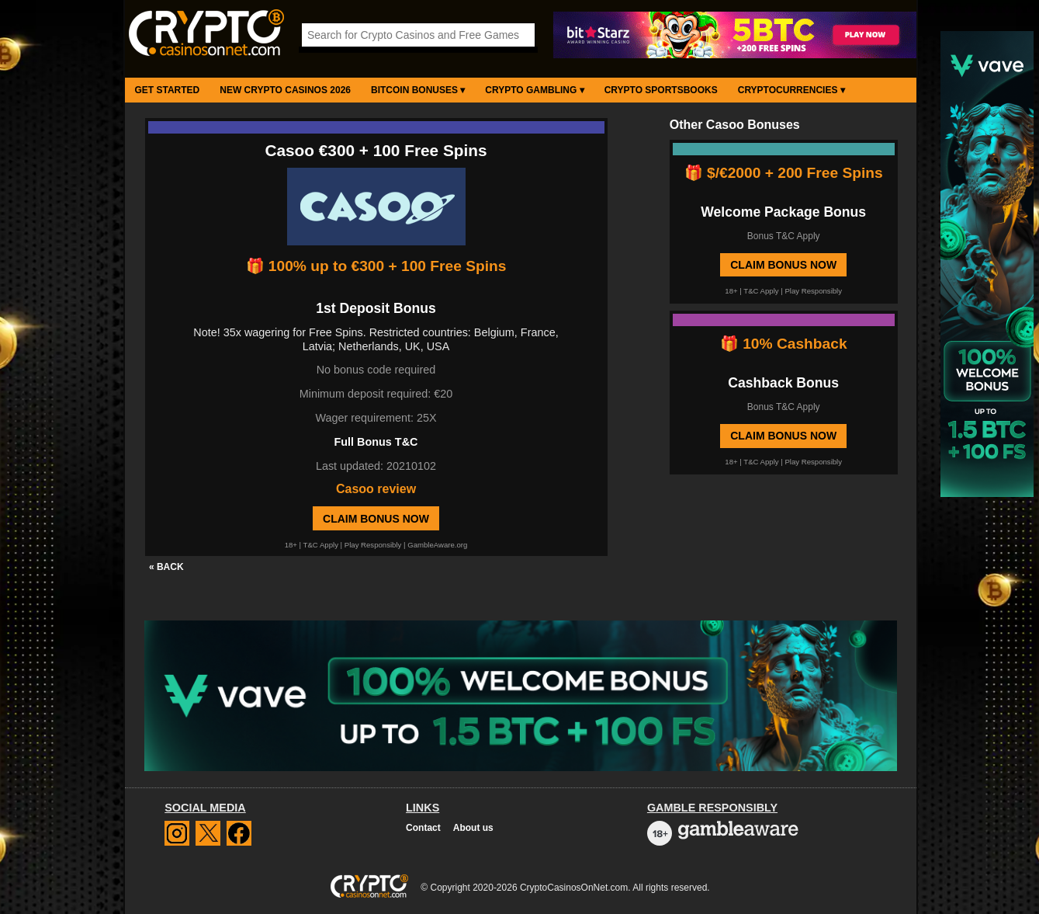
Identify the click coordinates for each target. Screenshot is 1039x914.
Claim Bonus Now (376, 519)
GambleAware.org (437, 544)
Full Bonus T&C (376, 442)
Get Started (167, 90)
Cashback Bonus (783, 383)
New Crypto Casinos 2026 (285, 90)
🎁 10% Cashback (783, 343)
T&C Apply (320, 544)
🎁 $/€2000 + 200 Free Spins (783, 173)
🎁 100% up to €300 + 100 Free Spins (376, 266)
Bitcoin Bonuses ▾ (418, 90)
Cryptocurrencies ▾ (791, 90)
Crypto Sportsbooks (661, 90)
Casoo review (376, 488)
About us (473, 827)
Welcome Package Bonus (783, 212)
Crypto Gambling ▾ (534, 90)
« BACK (166, 566)
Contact (423, 827)
